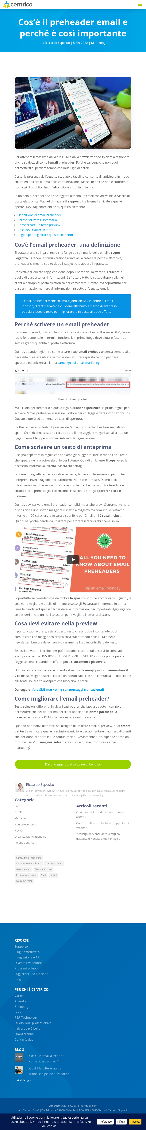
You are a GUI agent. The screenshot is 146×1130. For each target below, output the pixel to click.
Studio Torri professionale (33, 1023)
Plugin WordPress (27, 952)
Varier (19, 996)
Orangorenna (24, 1034)
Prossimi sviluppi (26, 968)
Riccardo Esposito (57, 43)
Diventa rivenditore (28, 963)
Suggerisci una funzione (31, 974)
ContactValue (24, 1039)
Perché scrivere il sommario (37, 220)
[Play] (73, 559)
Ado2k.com (90, 1105)
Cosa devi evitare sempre (35, 230)
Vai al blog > (23, 1080)
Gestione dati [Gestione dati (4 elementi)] (23, 869)
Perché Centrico (24, 842)
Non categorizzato (26, 824)
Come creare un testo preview (39, 225)
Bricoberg (21, 1007)
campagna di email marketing (79, 363)
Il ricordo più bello (27, 1028)
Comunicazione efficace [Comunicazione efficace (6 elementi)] (28, 863)
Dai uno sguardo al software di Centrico (73, 764)
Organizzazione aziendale (30, 836)
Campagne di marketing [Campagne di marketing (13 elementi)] (28, 857)
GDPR (18, 812)
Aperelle (20, 1001)
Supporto (21, 946)
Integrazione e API (27, 957)
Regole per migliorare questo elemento (45, 235)
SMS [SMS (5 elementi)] (43, 875)
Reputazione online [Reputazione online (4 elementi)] (26, 875)
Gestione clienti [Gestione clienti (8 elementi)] (54, 863)
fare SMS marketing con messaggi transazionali (68, 689)
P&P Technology (26, 1017)
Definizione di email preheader (39, 215)
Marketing (98, 43)
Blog (18, 979)
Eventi (18, 806)
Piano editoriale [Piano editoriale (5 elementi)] (43, 869)
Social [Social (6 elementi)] (54, 875)
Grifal (18, 1012)
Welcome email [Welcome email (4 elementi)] (24, 881)
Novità (19, 830)
